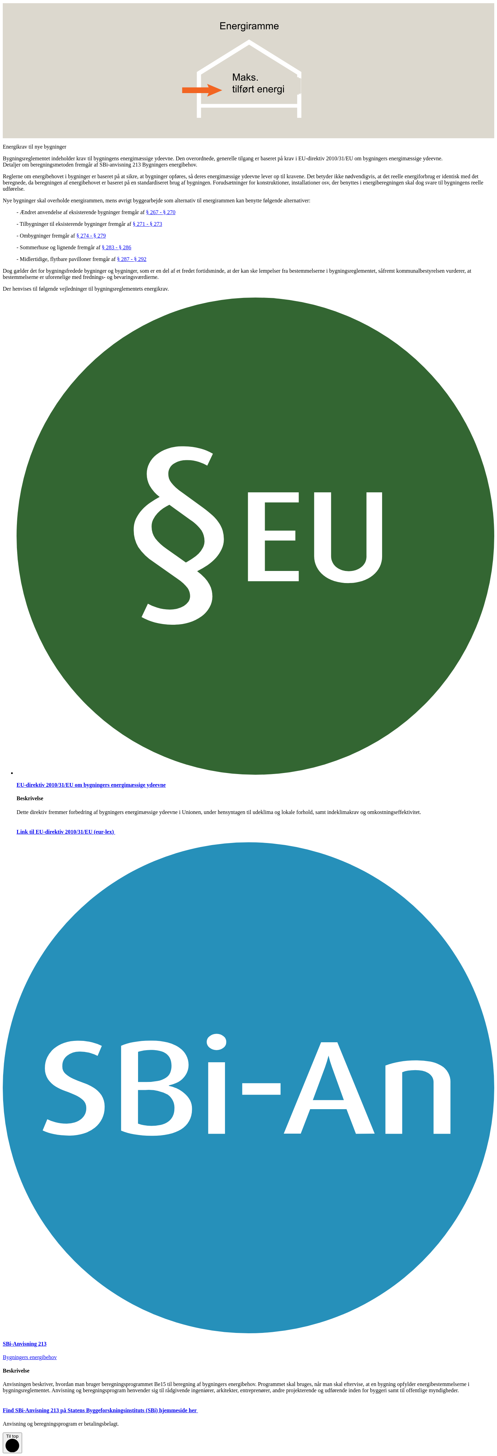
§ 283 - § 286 (116, 247)
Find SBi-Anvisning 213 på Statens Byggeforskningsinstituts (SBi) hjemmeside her (106, 1410)
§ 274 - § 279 (91, 236)
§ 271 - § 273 (147, 224)
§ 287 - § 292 (131, 259)
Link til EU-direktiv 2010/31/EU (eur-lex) (71, 832)
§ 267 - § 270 (160, 212)
